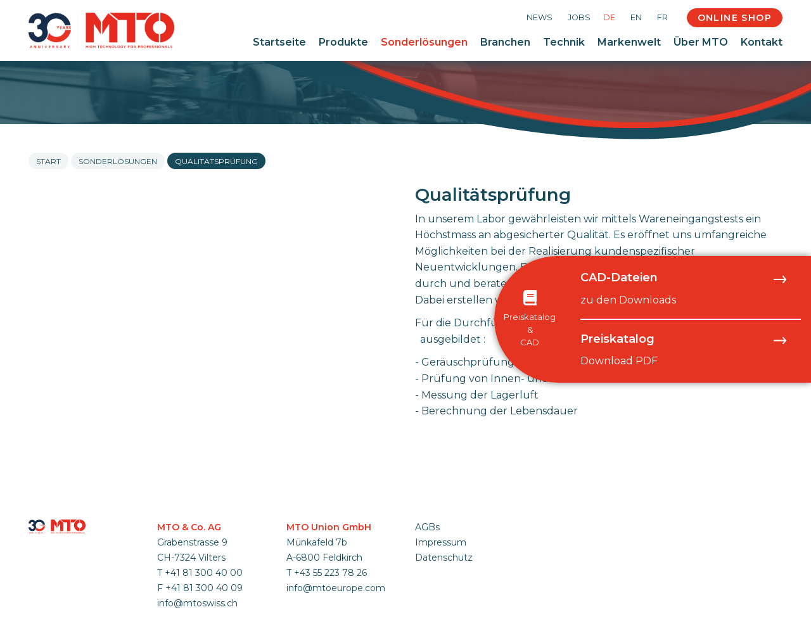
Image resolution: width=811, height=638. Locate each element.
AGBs (427, 527)
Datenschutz (444, 557)
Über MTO (701, 42)
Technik (564, 42)
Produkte (343, 42)
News (539, 17)
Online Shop (735, 17)
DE (609, 17)
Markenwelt (629, 42)
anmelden (431, 572)
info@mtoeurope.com (335, 588)
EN (636, 17)
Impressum (440, 542)
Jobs (579, 17)
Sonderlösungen (424, 42)
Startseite (279, 42)
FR (662, 17)
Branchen (505, 42)
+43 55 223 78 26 (330, 572)
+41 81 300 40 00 (204, 572)
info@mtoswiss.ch (197, 603)
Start (48, 161)
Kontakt (761, 42)
